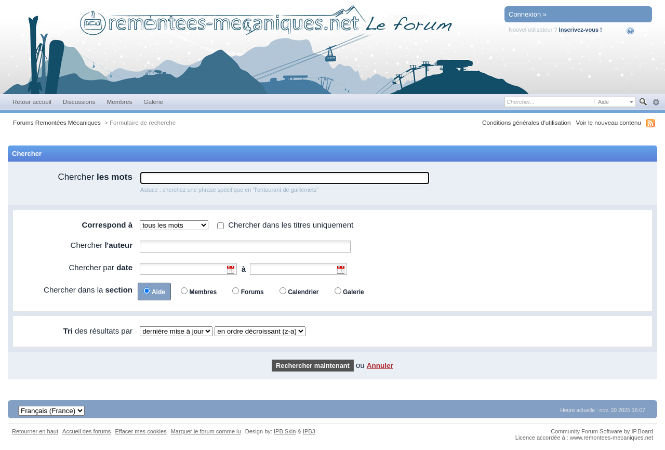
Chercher (95, 177)
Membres (119, 101)
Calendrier (303, 292)
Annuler (380, 365)
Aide (637, 31)
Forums (252, 292)
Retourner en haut (35, 431)
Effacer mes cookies (140, 431)
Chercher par (100, 267)
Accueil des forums (86, 431)
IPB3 (309, 431)
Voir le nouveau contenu (608, 122)
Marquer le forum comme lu (206, 431)
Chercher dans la (88, 289)
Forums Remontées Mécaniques (57, 122)
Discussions (79, 101)
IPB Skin (285, 431)
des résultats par (97, 330)
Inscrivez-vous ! (580, 30)
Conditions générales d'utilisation (526, 122)
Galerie (153, 101)
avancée (655, 102)
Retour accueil (31, 101)
